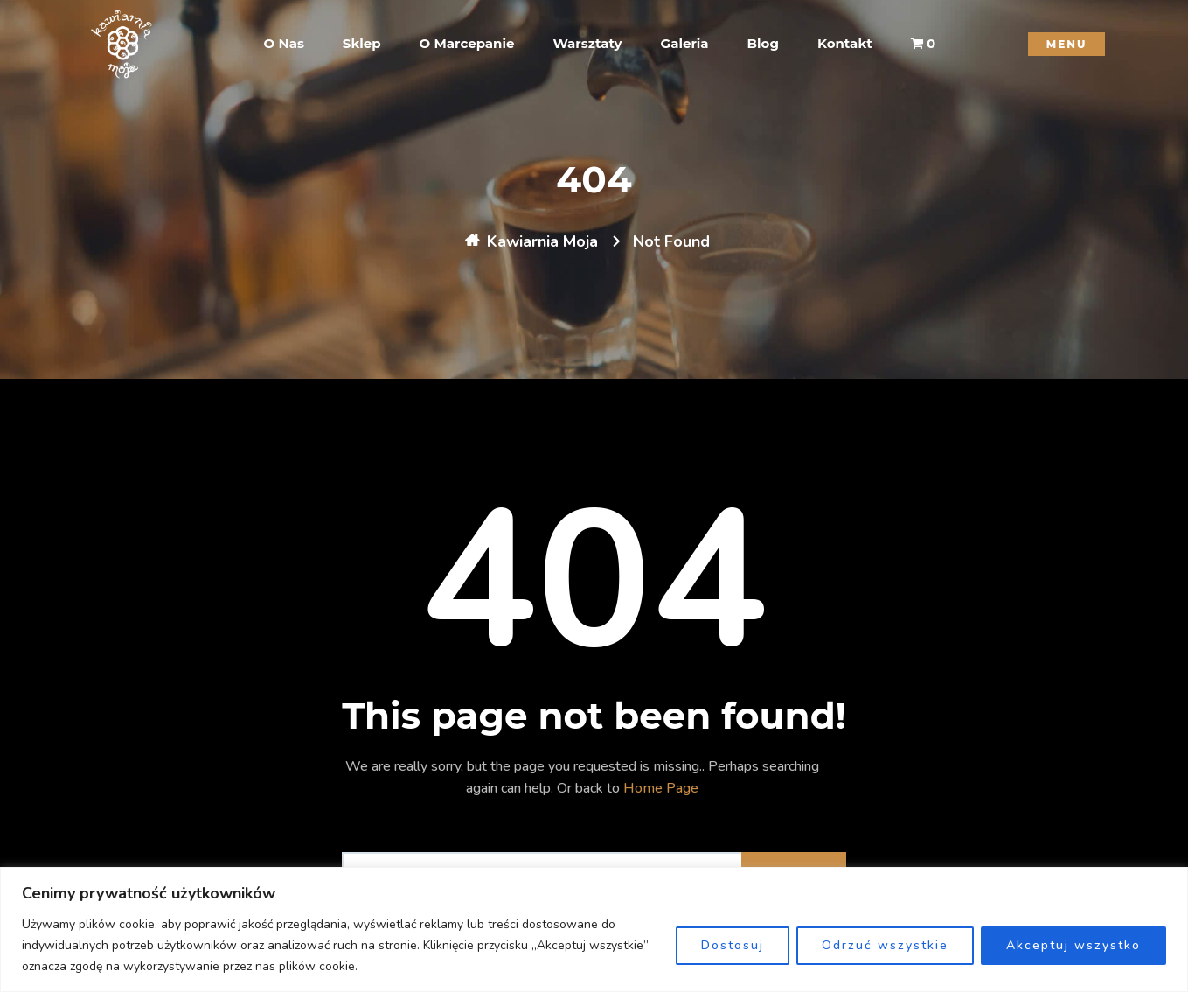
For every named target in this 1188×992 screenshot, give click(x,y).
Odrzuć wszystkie (885, 945)
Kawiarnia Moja (542, 241)
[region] (594, 929)
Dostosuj (732, 945)
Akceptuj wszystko (1073, 945)
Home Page (660, 788)
